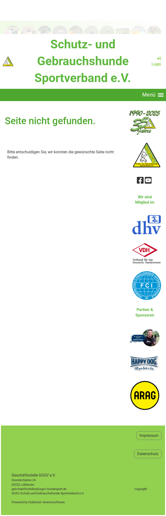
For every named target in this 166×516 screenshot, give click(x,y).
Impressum (149, 435)
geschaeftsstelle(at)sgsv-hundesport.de (44, 489)
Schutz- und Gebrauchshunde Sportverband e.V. (82, 61)
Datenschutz (148, 454)
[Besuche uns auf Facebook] (140, 180)
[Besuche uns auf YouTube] (148, 180)
